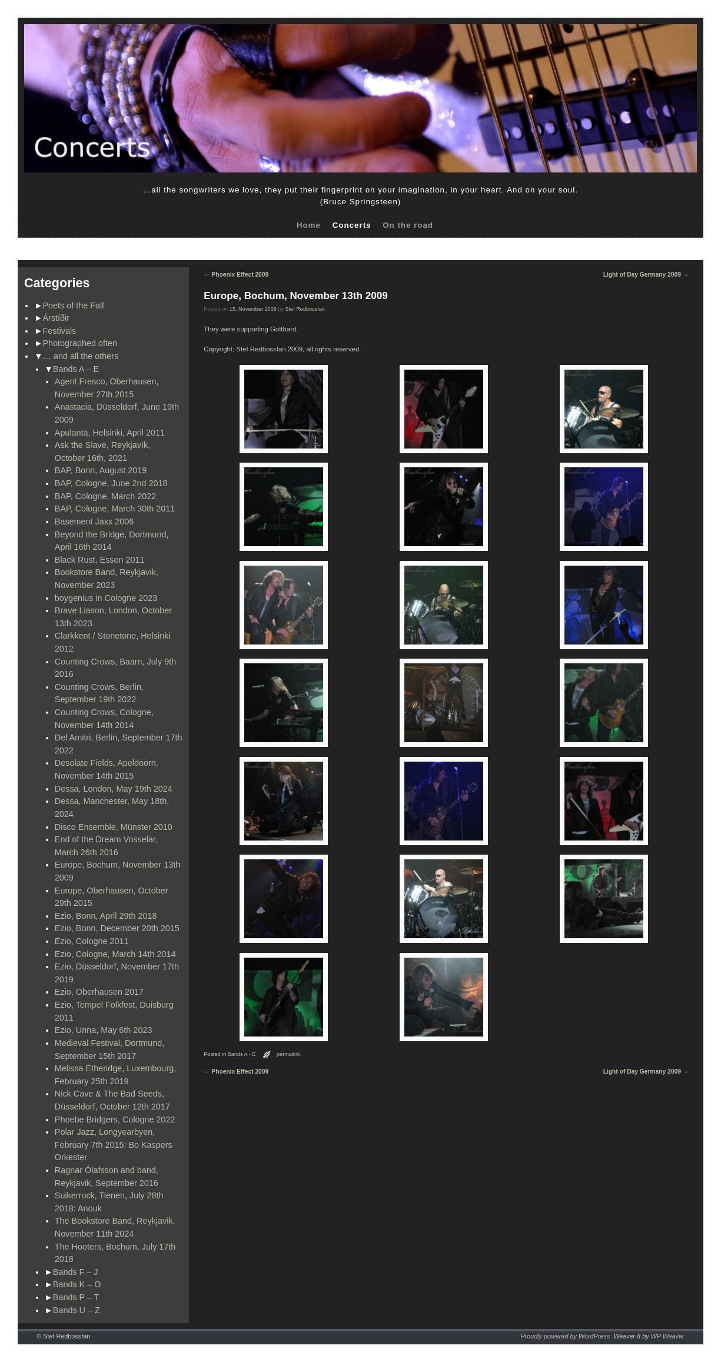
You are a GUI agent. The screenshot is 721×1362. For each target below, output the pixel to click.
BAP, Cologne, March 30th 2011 (115, 508)
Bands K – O (77, 1284)
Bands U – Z (76, 1310)
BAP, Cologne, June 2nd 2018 (111, 483)
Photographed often (80, 343)
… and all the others (81, 356)
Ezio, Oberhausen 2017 (99, 991)
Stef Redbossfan (305, 309)
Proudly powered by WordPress (565, 1336)
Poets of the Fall (73, 305)
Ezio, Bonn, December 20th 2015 (117, 928)
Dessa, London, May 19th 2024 (113, 788)
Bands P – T (76, 1297)
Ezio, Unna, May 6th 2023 (103, 1030)
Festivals (60, 330)
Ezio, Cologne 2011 (92, 941)
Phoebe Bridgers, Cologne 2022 (115, 1119)
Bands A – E (76, 369)
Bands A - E (242, 1054)
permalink (288, 1054)
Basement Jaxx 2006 (94, 521)
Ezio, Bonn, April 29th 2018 (106, 916)
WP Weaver (668, 1336)
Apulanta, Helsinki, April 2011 (110, 432)
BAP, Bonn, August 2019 (101, 470)
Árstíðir (56, 318)
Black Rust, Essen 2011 (100, 559)
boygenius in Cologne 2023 (106, 598)
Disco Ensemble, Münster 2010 (113, 827)
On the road (408, 225)
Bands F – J (75, 1272)
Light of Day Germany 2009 (646, 274)
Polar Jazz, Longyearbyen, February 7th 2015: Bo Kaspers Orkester (113, 1144)
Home (309, 225)
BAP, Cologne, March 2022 (106, 496)
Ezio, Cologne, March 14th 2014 (115, 954)
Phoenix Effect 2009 (236, 274)
